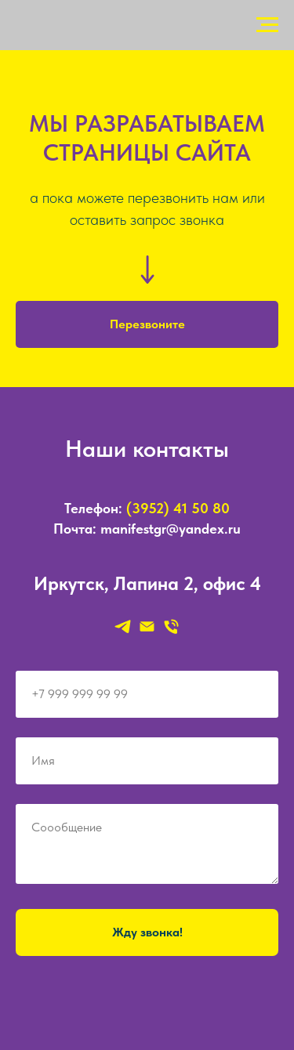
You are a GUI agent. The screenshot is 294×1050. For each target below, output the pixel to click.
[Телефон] (171, 626)
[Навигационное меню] (267, 25)
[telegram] (122, 626)
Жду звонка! (147, 932)
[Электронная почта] (147, 626)
